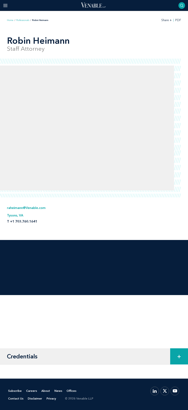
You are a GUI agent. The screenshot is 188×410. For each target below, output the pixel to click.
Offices (71, 391)
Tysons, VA (15, 215)
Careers (31, 391)
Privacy (51, 398)
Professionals (22, 20)
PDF (178, 20)
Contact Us (15, 398)
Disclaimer (35, 398)
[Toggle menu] (5, 5)
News (58, 391)
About (45, 391)
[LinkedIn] (154, 391)
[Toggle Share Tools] (166, 20)
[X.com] (164, 391)
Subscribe (15, 391)
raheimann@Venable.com (26, 208)
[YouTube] (175, 391)
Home (10, 20)
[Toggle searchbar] (181, 5)
